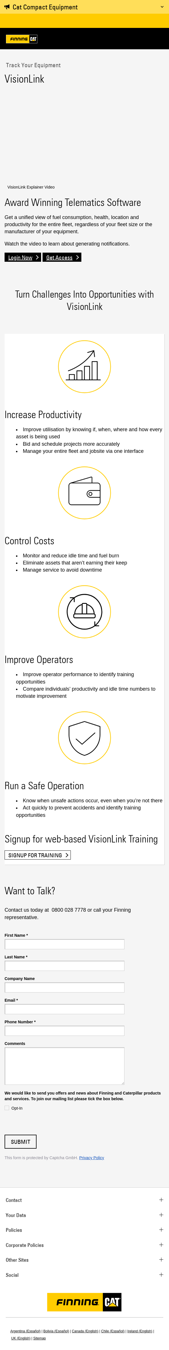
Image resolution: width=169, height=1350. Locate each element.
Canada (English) (85, 1331)
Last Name (16, 957)
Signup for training (35, 855)
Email (11, 1000)
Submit (20, 1141)
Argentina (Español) (25, 1331)
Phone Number (20, 1022)
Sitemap (39, 1338)
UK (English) (20, 1338)
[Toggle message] (162, 6)
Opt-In (17, 1108)
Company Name (20, 979)
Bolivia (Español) (56, 1331)
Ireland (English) (139, 1331)
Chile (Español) (112, 1331)
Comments (15, 1044)
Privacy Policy (91, 1157)
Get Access (59, 257)
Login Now (20, 257)
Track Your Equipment (33, 65)
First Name (16, 935)
